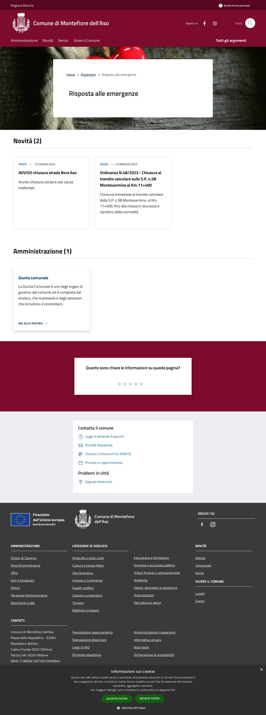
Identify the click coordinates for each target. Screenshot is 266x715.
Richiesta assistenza (86, 654)
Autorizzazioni (144, 595)
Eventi (199, 600)
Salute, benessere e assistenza (155, 587)
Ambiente (141, 580)
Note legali (141, 647)
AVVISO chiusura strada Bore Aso (47, 172)
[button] (133, 708)
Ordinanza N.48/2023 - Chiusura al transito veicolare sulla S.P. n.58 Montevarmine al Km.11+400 (130, 178)
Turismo (78, 602)
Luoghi (200, 593)
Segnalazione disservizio (89, 639)
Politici (15, 587)
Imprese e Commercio (87, 580)
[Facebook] (203, 23)
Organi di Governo (23, 557)
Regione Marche (22, 5)
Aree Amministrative (25, 565)
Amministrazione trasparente (154, 632)
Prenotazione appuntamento (92, 632)
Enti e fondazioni (22, 580)
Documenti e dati (23, 602)
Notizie (200, 557)
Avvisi (22, 164)
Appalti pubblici (83, 587)
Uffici (14, 572)
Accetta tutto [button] (117, 698)
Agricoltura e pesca (147, 602)
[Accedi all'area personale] (234, 5)
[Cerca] (250, 23)
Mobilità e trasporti (85, 610)
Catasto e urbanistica (87, 595)
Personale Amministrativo (29, 595)
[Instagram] (213, 23)
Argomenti (88, 74)
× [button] (261, 669)
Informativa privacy (147, 639)
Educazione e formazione (151, 557)
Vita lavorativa (82, 572)
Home (70, 74)
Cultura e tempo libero (88, 565)
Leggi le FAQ (81, 647)
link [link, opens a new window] (173, 690)
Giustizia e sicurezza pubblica (154, 565)
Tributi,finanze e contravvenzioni (157, 572)
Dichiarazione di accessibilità (154, 654)
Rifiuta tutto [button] (150, 698)
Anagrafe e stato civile (88, 557)
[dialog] (133, 690)
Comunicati (203, 565)
